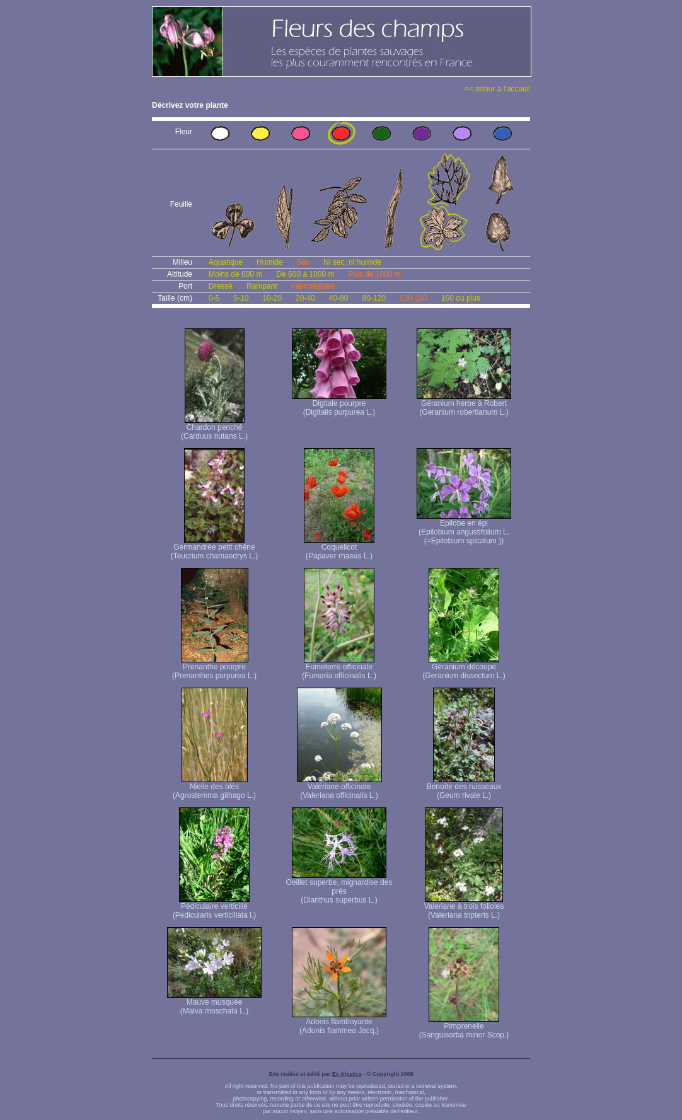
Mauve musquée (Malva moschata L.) (214, 1003)
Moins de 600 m (235, 274)
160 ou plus (460, 298)
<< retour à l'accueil (497, 88)
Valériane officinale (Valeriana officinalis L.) (339, 787)
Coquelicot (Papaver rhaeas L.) (339, 548)
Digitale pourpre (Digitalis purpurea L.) (339, 404)
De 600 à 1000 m (305, 274)
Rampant (261, 286)
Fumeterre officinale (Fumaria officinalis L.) (339, 667)
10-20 (272, 298)
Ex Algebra (347, 1074)
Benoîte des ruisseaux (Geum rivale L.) (464, 787)
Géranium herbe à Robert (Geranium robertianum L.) (464, 404)
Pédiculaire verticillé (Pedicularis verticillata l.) (215, 907)
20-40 (305, 298)
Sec (302, 262)
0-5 (214, 298)
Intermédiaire (313, 286)
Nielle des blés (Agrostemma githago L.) (214, 787)
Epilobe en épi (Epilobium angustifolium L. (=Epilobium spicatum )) (464, 528)
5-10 (240, 298)
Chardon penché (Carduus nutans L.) (214, 428)
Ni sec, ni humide (352, 262)
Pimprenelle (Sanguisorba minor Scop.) (464, 1027)
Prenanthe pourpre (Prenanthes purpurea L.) (214, 667)
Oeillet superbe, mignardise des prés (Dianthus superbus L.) (339, 887)
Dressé (221, 286)
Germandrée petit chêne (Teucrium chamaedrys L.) (214, 548)
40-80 (339, 298)
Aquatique (226, 262)
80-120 (373, 298)
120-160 (413, 298)
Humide (269, 262)
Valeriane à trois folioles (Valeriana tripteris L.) (464, 907)
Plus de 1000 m (374, 274)
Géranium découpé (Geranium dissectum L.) (463, 667)
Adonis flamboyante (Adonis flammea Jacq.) (339, 1022)
